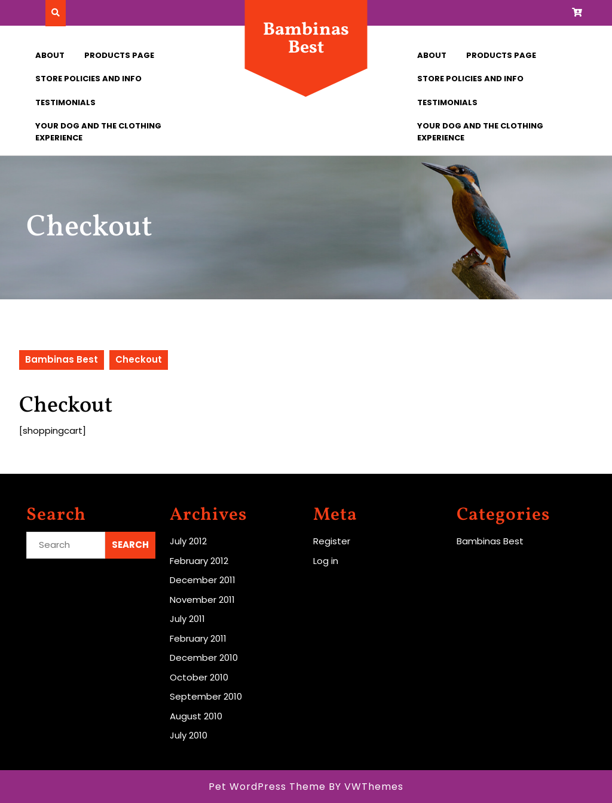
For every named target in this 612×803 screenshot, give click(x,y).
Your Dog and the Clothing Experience (98, 131)
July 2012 (188, 541)
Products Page (119, 55)
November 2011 (202, 599)
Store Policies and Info (88, 78)
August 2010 (196, 716)
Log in (325, 560)
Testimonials (65, 102)
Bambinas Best (306, 38)
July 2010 (188, 735)
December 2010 (204, 657)
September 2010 (206, 696)
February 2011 (198, 638)
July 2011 (187, 618)
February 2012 (199, 560)
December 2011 (202, 580)
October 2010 (199, 677)
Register (331, 541)
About (50, 55)
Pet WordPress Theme (267, 786)
